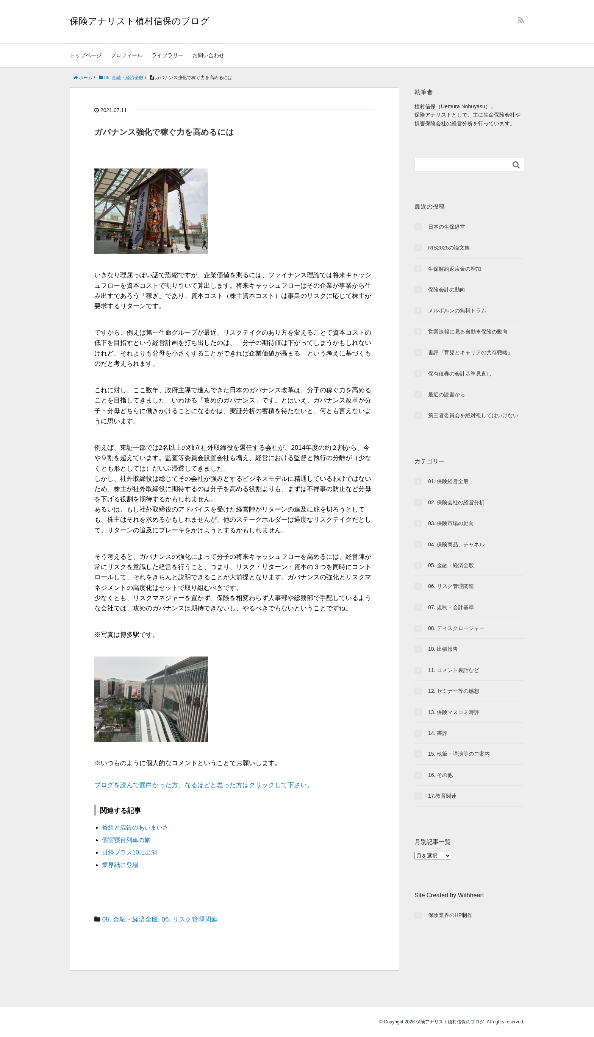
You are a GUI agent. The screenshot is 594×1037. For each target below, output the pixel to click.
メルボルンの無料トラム (457, 310)
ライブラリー (167, 55)
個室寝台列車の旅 (126, 840)
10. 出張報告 (443, 649)
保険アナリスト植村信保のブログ (139, 21)
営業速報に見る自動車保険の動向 (468, 332)
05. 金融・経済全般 (130, 919)
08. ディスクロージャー (456, 628)
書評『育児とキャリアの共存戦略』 (470, 352)
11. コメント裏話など (453, 670)
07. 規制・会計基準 (451, 607)
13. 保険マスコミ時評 (453, 712)
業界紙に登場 (120, 865)
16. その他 (440, 775)
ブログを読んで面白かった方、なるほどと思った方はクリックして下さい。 (203, 785)
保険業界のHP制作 (450, 915)
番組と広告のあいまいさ (135, 827)
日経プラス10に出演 (129, 852)
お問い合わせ (208, 55)
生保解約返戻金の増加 (454, 269)
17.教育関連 (442, 796)
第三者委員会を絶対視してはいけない (473, 415)
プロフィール (126, 55)
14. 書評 (437, 733)
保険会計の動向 (446, 290)
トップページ (86, 55)
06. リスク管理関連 (189, 919)
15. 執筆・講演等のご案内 (459, 754)
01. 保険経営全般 (448, 481)
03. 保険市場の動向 (451, 523)
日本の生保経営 (446, 227)
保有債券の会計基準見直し (460, 374)
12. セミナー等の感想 (453, 691)
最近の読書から (446, 394)
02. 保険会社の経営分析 (456, 502)
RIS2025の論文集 (449, 248)
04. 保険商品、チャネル (456, 544)
